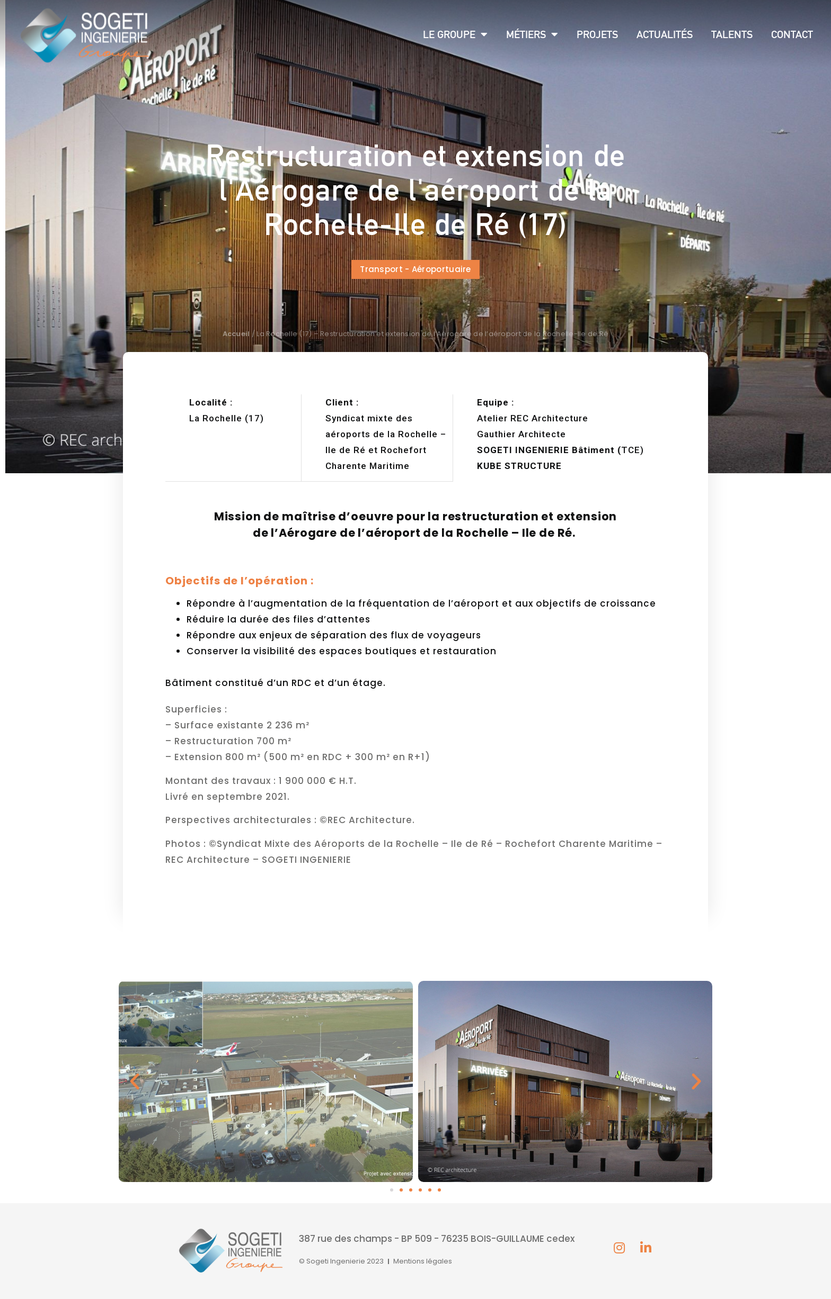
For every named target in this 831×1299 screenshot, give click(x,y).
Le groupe (455, 34)
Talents (732, 34)
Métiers (532, 34)
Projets (597, 34)
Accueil (236, 334)
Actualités (664, 34)
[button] (415, 269)
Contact (792, 34)
